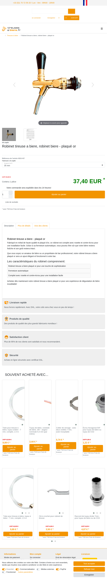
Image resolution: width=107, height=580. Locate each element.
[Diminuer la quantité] (11, 196)
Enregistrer (89, 575)
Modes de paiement (12, 557)
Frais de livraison (19, 208)
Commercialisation (27, 569)
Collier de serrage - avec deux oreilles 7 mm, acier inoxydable (66, 429)
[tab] (9, 225)
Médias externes (47, 569)
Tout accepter (89, 563)
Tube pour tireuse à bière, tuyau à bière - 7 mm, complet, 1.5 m (12, 429)
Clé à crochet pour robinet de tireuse (51, 517)
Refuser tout (89, 569)
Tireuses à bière (12, 35)
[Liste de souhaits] (60, 17)
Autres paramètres (25, 572)
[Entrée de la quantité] (5, 194)
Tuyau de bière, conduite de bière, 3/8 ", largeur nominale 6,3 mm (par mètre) (39, 430)
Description (9, 225)
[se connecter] (35, 17)
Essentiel (10, 569)
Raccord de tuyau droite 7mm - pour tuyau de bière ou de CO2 (87, 517)
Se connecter (35, 557)
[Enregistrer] (50, 17)
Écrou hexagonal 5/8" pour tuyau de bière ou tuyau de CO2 (92, 429)
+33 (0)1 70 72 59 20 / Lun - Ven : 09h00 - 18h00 (30, 2)
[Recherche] (71, 10)
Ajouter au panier (77, 194)
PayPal (63, 569)
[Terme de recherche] (50, 10)
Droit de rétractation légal (66, 557)
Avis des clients (41, 225)
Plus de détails (24, 225)
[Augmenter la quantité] (11, 192)
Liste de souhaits (10, 202)
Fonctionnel (11, 572)
